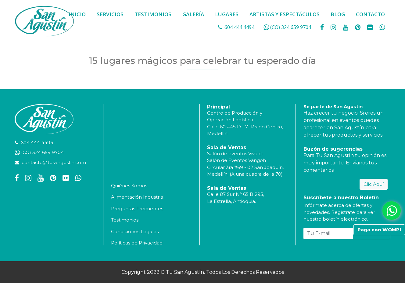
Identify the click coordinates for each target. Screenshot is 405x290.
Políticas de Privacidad (137, 243)
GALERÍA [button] (193, 14)
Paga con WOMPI (379, 230)
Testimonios (124, 220)
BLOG (338, 14)
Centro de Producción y (234, 113)
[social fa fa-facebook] (322, 27)
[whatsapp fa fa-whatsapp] (382, 27)
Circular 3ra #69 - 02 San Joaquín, (245, 167)
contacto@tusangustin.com (54, 162)
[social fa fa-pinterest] (358, 27)
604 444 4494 (239, 27)
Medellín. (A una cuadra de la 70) (245, 174)
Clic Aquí (374, 184)
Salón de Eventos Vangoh (236, 160)
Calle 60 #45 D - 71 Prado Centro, (245, 127)
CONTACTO (370, 14)
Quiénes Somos (129, 186)
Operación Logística (230, 120)
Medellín (217, 133)
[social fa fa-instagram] (334, 27)
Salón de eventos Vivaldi (235, 153)
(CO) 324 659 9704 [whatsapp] (290, 27)
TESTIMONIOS (152, 14)
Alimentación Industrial (137, 197)
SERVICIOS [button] (110, 14)
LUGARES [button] (226, 14)
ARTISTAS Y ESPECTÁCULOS (284, 14)
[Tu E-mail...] (328, 233)
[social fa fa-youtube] (346, 27)
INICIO (77, 14)
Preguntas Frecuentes (137, 208)
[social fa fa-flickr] (370, 27)
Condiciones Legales (135, 231)
